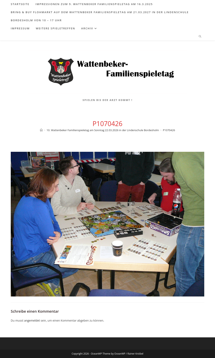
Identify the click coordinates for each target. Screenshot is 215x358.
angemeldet (32, 320)
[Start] (41, 130)
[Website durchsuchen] (200, 36)
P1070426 (169, 130)
